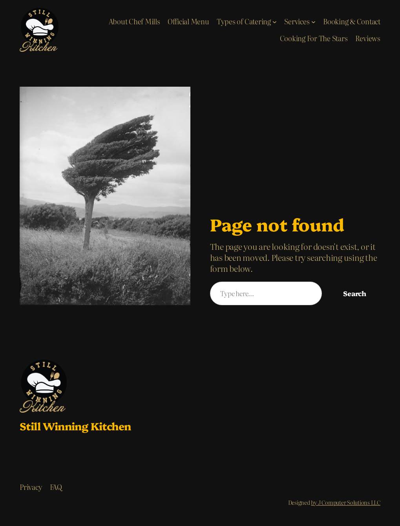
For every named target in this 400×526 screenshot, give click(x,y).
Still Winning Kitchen (75, 426)
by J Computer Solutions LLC (345, 502)
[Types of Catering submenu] (274, 21)
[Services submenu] (313, 21)
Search (354, 293)
